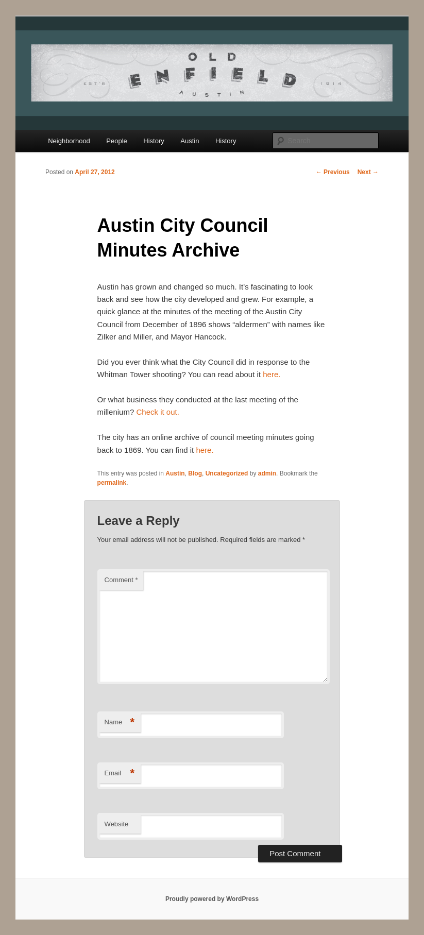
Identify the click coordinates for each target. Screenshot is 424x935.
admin (267, 473)
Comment (121, 580)
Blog (195, 473)
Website (117, 824)
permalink (112, 482)
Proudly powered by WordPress (212, 899)
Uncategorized (227, 473)
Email (120, 773)
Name (120, 722)
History (153, 141)
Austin (189, 141)
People (116, 141)
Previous (333, 172)
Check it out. (157, 411)
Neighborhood (69, 141)
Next (368, 172)
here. (271, 374)
